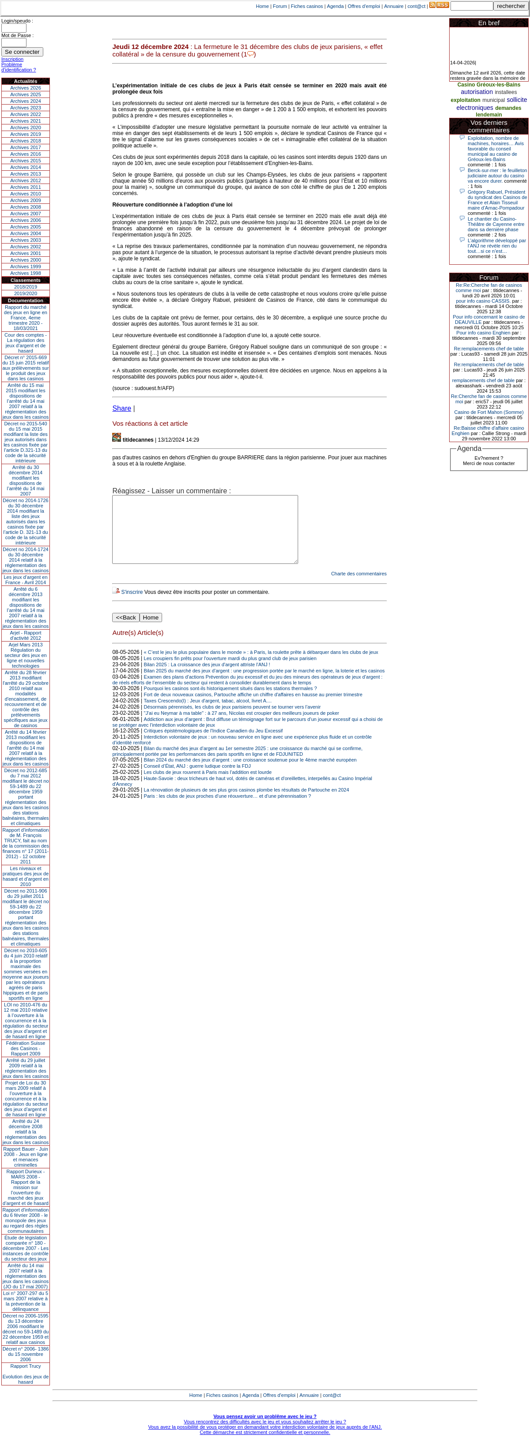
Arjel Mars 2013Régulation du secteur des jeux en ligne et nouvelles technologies (25, 655)
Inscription (12, 59)
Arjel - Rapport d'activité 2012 (26, 635)
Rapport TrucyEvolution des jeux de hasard (26, 1374)
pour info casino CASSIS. (483, 301)
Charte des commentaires (359, 586)
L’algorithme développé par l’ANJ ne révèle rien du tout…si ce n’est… (497, 246)
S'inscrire (132, 605)
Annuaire (394, 6)
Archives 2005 (25, 226)
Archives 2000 (25, 260)
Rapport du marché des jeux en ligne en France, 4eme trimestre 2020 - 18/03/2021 (25, 317)
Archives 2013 (25, 173)
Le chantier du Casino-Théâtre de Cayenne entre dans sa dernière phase (496, 224)
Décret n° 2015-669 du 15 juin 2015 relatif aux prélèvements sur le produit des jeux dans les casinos (25, 368)
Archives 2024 (25, 101)
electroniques (474, 107)
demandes (508, 108)
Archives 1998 (25, 273)
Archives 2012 (25, 180)
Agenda (335, 6)
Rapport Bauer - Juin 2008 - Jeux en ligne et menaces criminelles (25, 1156)
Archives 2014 (25, 167)
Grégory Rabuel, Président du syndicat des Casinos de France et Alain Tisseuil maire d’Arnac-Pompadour (497, 199)
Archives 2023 (25, 107)
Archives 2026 (25, 87)
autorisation (477, 91)
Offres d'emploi (364, 6)
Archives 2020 (25, 127)
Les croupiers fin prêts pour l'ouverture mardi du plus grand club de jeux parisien (230, 671)
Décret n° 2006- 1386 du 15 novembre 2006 (26, 1354)
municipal (493, 100)
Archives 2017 (25, 147)
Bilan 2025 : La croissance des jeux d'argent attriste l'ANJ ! (207, 677)
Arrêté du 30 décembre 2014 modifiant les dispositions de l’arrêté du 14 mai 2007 (26, 480)
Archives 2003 (25, 240)
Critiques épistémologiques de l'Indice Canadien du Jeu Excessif (213, 744)
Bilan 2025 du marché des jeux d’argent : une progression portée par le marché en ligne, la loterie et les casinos (264, 684)
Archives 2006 (25, 220)
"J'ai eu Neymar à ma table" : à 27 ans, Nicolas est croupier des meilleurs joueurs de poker (241, 726)
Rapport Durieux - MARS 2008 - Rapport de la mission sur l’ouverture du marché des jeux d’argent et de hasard (26, 1187)
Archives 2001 (25, 253)
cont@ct (417, 6)
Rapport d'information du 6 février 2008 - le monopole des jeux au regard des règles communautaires (26, 1220)
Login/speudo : (17, 20)
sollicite (517, 99)
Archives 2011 (25, 187)
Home (262, 6)
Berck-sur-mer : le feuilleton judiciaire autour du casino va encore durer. (497, 176)
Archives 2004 (25, 233)
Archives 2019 (25, 134)
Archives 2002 (25, 246)
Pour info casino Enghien (483, 332)
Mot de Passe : (17, 35)
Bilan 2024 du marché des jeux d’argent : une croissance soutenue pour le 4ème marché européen (250, 773)
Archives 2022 (25, 114)
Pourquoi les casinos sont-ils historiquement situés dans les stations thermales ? (230, 701)
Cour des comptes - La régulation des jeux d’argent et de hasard (25, 342)
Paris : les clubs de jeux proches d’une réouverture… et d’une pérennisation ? (227, 809)
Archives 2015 (25, 160)
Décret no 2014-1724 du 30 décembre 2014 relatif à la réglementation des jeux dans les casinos (26, 560)
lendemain (489, 115)
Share (121, 408)
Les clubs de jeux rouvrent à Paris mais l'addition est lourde (208, 785)
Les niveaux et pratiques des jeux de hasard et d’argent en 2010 (26, 876)
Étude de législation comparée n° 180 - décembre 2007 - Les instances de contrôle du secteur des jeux (26, 1248)
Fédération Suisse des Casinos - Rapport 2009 (25, 1048)
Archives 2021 (25, 121)
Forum (280, 6)
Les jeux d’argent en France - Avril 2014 (25, 579)
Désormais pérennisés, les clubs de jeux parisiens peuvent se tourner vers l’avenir (232, 720)
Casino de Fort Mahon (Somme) (488, 412)
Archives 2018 (25, 140)
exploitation (466, 100)
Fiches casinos (307, 6)
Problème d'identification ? (18, 67)
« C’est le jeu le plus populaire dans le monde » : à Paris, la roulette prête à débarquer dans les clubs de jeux (261, 665)
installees (506, 92)
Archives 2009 (25, 200)
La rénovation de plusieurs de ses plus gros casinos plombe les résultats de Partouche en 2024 (246, 803)
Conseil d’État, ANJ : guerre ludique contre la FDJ (197, 779)
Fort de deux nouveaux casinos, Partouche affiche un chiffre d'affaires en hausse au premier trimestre (253, 707)
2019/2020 (25, 293)
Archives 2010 (25, 193)
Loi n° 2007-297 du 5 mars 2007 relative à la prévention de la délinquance (25, 1301)
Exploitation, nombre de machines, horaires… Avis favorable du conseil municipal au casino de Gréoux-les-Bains (496, 148)
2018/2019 (25, 286)
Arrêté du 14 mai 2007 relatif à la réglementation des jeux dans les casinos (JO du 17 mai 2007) (26, 1276)
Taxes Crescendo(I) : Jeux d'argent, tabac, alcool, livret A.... (208, 714)
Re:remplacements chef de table (489, 348)
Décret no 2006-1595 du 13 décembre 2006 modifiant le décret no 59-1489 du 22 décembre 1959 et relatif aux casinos (26, 1329)
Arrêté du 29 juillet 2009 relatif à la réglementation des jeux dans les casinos (26, 1068)
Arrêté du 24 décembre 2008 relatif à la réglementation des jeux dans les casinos (26, 1131)
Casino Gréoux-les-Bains (489, 85)
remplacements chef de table (483, 380)
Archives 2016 (25, 154)
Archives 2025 (25, 94)
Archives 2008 (25, 207)
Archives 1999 (25, 266)
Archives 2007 (25, 213)
